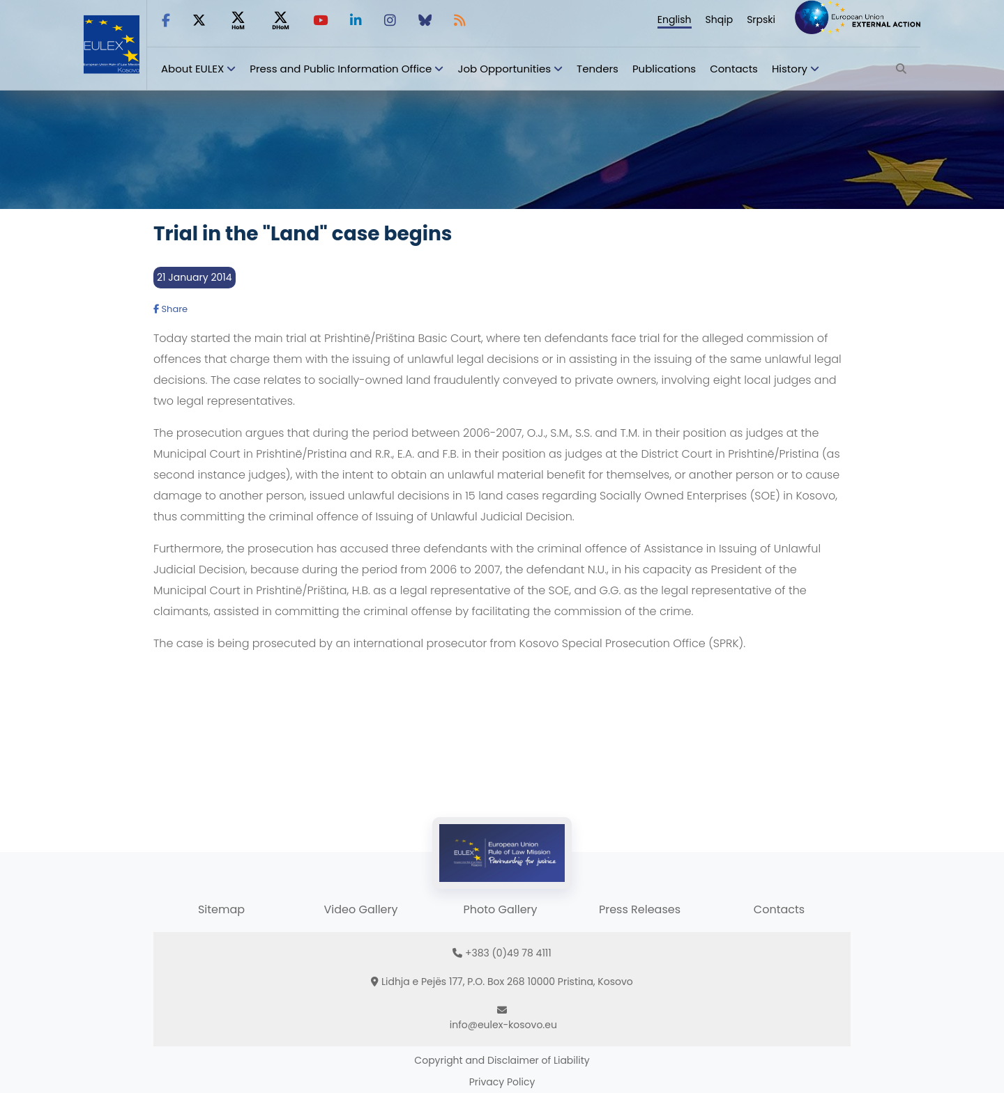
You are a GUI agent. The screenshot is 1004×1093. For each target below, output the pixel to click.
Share (170, 309)
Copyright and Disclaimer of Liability (501, 1060)
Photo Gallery (500, 909)
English (674, 19)
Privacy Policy (502, 1082)
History (789, 68)
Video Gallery (360, 909)
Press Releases (639, 909)
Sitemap (221, 909)
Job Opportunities (504, 68)
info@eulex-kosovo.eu (503, 1025)
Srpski (761, 19)
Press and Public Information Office (341, 68)
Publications (664, 68)
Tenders (597, 68)
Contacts (734, 68)
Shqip (719, 19)
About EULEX (192, 68)
